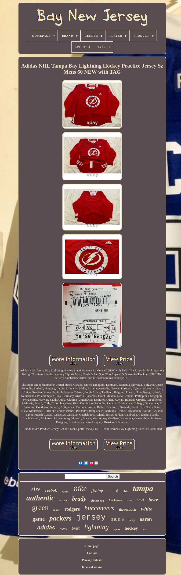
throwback (127, 509)
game (39, 519)
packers (60, 518)
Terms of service (92, 567)
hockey (131, 528)
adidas (46, 527)
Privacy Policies (92, 560)
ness (145, 529)
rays (129, 500)
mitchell (65, 491)
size (36, 489)
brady (79, 498)
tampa (143, 488)
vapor (63, 500)
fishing (97, 490)
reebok (51, 490)
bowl (140, 500)
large (131, 520)
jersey (91, 517)
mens (63, 529)
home (56, 510)
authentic (40, 498)
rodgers (72, 509)
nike (80, 488)
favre (153, 499)
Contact (92, 553)
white (146, 509)
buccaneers (99, 508)
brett (76, 528)
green (40, 507)
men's (117, 519)
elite (125, 491)
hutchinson (115, 500)
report (116, 529)
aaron (146, 519)
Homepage (92, 546)
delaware (97, 500)
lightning (96, 527)
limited (113, 491)
